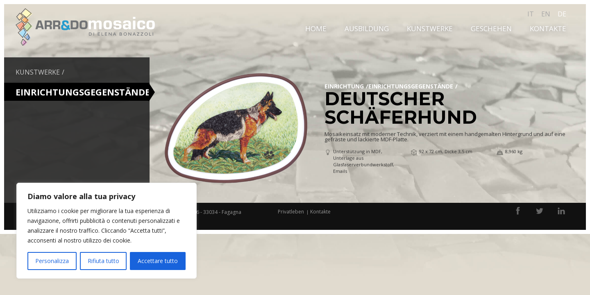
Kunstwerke (430, 28)
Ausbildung (367, 28)
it (530, 13)
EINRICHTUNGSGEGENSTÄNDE (410, 86)
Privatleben (291, 211)
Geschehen (491, 28)
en (545, 13)
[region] (106, 231)
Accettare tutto (158, 261)
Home (316, 28)
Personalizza (52, 261)
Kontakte (548, 28)
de (562, 13)
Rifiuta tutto (103, 261)
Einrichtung (344, 86)
